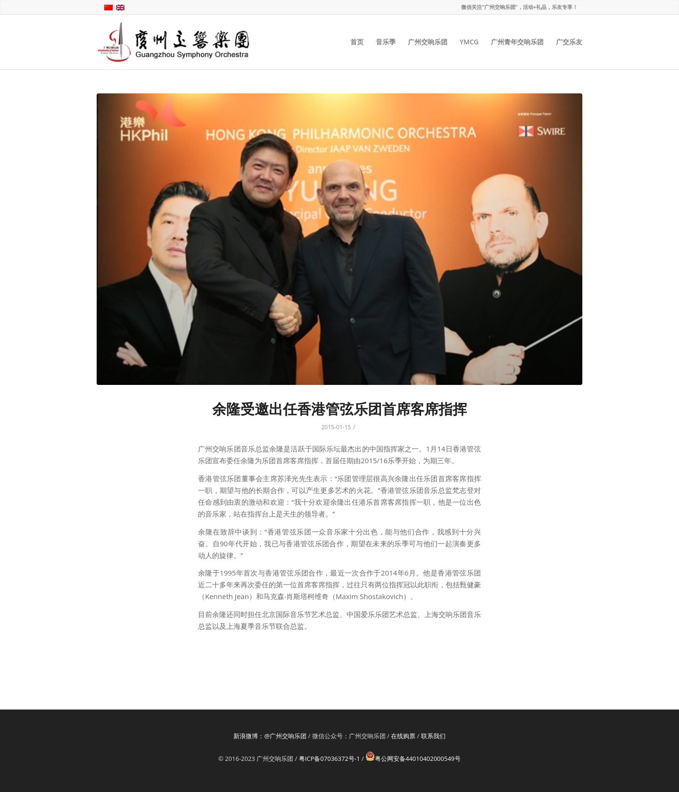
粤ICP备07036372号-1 (329, 758)
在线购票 (403, 736)
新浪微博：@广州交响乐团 (269, 736)
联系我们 (433, 736)
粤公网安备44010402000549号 (413, 758)
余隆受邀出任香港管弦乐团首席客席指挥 (339, 408)
